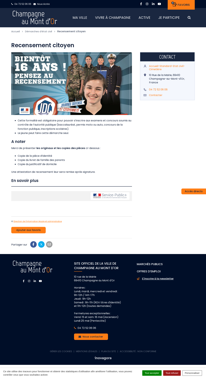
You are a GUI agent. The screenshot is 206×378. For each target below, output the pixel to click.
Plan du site (108, 351)
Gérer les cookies (61, 351)
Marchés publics (150, 264)
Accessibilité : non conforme (138, 351)
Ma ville (80, 17)
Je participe (169, 17)
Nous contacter (91, 336)
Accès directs (194, 191)
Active (144, 17)
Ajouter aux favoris (28, 230)
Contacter (155, 95)
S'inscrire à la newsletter (155, 279)
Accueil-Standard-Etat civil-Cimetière (167, 67)
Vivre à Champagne (113, 17)
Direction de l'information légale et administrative (38, 221)
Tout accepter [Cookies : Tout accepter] (152, 373)
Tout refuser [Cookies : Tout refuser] (172, 373)
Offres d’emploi (149, 271)
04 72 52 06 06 (158, 89)
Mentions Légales (86, 351)
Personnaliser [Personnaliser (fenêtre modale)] (192, 373)
